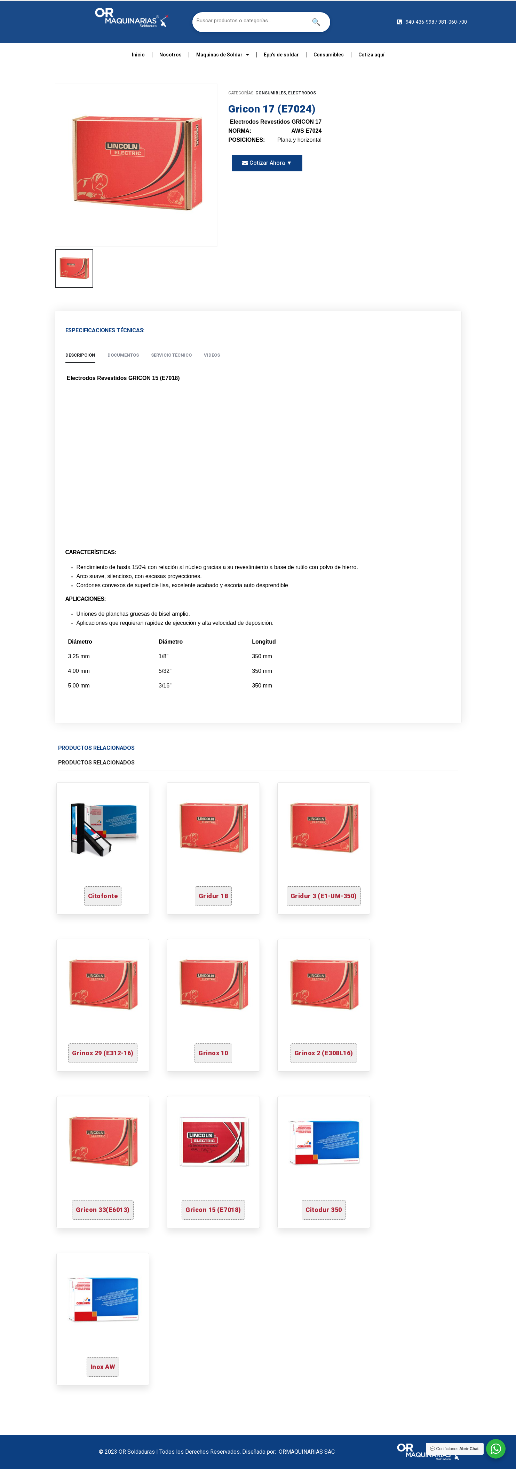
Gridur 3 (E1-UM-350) (324, 896)
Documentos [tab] (123, 355)
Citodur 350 (323, 1209)
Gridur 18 (213, 896)
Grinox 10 (213, 1053)
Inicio (138, 54)
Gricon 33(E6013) (103, 1209)
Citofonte (103, 896)
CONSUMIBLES (270, 93)
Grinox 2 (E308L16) (323, 1053)
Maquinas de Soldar (222, 55)
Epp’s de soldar (281, 54)
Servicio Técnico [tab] (171, 355)
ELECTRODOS (302, 93)
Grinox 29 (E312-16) (103, 1053)
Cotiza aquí (371, 54)
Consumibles (328, 54)
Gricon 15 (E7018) (213, 1209)
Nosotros (170, 54)
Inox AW (103, 1366)
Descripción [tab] (80, 355)
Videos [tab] (212, 355)
